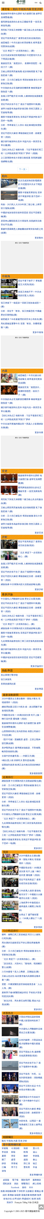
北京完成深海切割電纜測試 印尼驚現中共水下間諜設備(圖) (30, 184)
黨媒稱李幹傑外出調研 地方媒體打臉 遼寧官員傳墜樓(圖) (30, 479)
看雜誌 (37, 1191)
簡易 (26, 1148)
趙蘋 (26, 1159)
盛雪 (13, 1159)
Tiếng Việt (27, 1202)
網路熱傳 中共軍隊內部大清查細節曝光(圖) (21, 584)
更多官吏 (39, 533)
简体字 (10, 1202)
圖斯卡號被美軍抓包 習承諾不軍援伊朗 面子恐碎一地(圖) (30, 196)
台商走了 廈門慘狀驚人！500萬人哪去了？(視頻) (30, 918)
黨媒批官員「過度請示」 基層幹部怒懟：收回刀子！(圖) (29, 391)
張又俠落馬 (6, 679)
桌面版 (6, 1180)
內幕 (28, 9)
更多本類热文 (36, 1133)
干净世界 (21, 1191)
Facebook (15, 1187)
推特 (24, 1187)
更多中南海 (38, 332)
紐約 (19, 1199)
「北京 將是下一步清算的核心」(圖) (17, 51)
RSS (31, 1187)
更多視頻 (38, 927)
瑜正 (35, 1163)
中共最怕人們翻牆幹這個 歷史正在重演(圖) (21, 599)
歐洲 (34, 1199)
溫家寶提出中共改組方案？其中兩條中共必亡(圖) (29, 1101)
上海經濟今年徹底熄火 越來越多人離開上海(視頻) (30, 906)
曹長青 (27, 1167)
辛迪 (35, 1167)
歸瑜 (13, 1152)
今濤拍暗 (15, 1148)
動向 (15, 9)
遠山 (35, 1152)
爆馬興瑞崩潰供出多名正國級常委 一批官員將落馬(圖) (30, 491)
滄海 (4, 1171)
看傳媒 (11, 1195)
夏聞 (4, 1156)
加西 (38, 1199)
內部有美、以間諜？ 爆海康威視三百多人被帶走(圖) (30, 1125)
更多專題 (39, 689)
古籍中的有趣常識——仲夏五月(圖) (18, 756)
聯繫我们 (25, 1183)
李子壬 (14, 1167)
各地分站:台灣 (10, 1199)
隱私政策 (7, 1183)
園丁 (4, 1159)
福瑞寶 (17, 1195)
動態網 (33, 1195)
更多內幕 (39, 432)
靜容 (4, 1163)
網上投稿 (37, 1183)
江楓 (4, 1167)
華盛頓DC (26, 1199)
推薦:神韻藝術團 (8, 1191)
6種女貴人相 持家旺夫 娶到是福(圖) (18, 760)
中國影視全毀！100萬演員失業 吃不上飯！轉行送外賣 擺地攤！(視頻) (30, 871)
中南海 (22, 9)
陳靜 (26, 1156)
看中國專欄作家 (12, 1144)
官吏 (34, 9)
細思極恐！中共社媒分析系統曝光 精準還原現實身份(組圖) (30, 379)
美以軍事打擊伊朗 (9, 675)
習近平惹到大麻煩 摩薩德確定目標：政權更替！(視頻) (30, 1113)
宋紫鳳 (5, 1148)
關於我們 (25, 1180)
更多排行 (38, 848)
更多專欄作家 (36, 1175)
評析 (39, 9)
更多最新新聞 (36, 773)
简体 (36, 2)
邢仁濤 (27, 1163)
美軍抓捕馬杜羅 (8, 684)
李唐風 (36, 1156)
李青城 (14, 1163)
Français (18, 1202)
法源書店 (29, 1191)
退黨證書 (25, 1195)
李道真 (5, 1152)
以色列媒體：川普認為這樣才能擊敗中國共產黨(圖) (30, 1044)
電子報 (15, 1180)
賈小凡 (36, 1148)
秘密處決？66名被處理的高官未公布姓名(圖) (21, 319)
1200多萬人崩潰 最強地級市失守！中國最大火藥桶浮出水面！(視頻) (30, 894)
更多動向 (39, 238)
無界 (39, 1195)
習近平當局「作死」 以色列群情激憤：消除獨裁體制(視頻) (30, 1078)
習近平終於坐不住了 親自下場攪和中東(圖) (21, 104)
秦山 (35, 1159)
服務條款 (37, 1180)
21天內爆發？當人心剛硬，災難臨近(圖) (20, 972)
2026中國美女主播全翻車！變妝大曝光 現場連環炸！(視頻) (30, 859)
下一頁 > (23, 169)
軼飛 (26, 1152)
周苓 (13, 1156)
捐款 (16, 1183)
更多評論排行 (37, 666)
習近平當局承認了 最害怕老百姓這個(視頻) (21, 38)
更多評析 (39, 589)
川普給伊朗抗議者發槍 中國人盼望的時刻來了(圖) (29, 1021)
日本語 (35, 1202)
